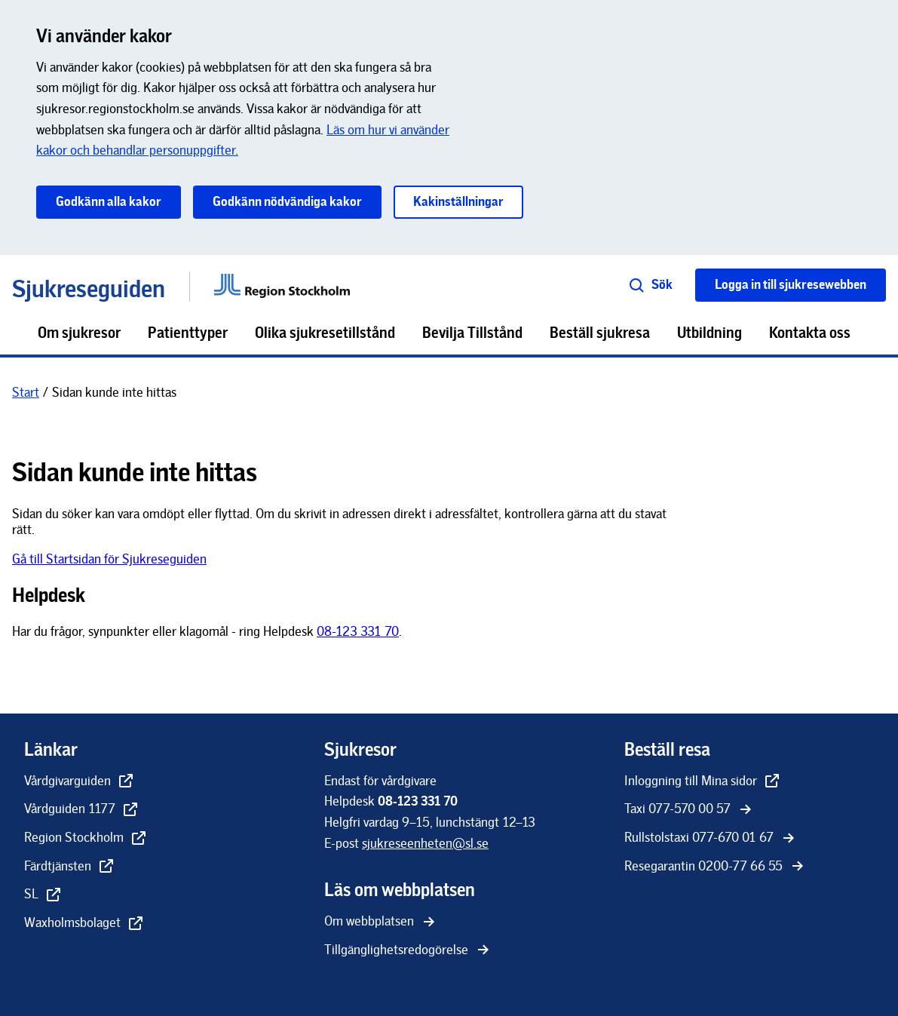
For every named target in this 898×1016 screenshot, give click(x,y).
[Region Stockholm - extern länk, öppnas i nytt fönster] (86, 838)
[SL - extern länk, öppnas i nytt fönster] (43, 895)
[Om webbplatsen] (381, 922)
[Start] (25, 392)
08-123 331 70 (358, 631)
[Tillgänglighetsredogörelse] (408, 951)
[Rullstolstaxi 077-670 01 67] (711, 838)
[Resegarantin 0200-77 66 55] (715, 867)
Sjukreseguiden (88, 286)
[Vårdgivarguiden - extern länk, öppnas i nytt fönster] (79, 782)
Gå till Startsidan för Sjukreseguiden (109, 558)
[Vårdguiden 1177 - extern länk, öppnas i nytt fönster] (81, 810)
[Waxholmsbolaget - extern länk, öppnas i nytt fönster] (84, 924)
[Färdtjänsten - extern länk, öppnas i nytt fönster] (69, 867)
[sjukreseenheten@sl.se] (425, 843)
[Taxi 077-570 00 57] (689, 810)
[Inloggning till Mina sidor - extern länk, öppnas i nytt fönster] (702, 782)
